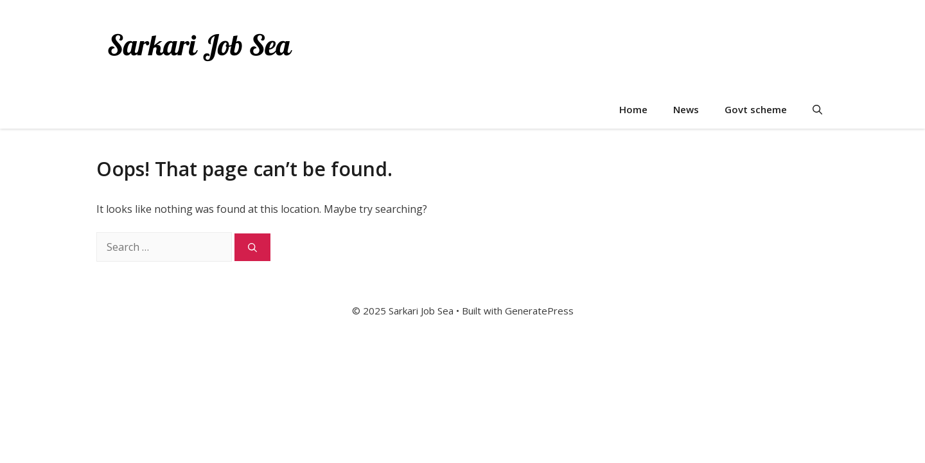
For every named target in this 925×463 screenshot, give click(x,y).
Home (633, 109)
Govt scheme (756, 109)
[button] (817, 109)
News (686, 109)
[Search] (252, 247)
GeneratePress (539, 310)
